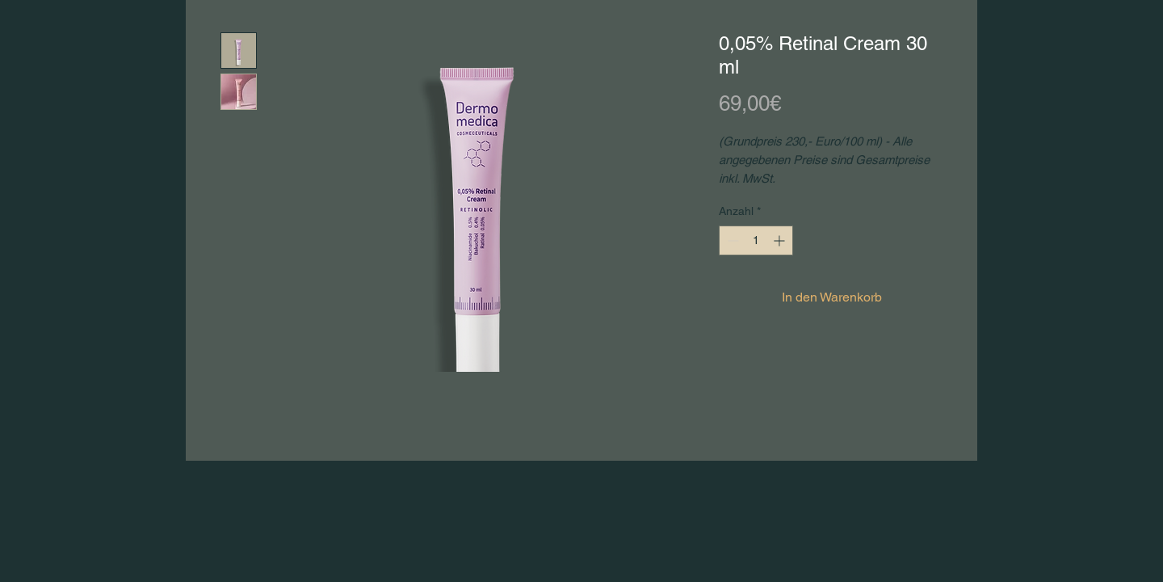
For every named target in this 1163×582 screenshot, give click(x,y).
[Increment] (780, 240)
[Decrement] (731, 240)
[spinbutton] (755, 240)
